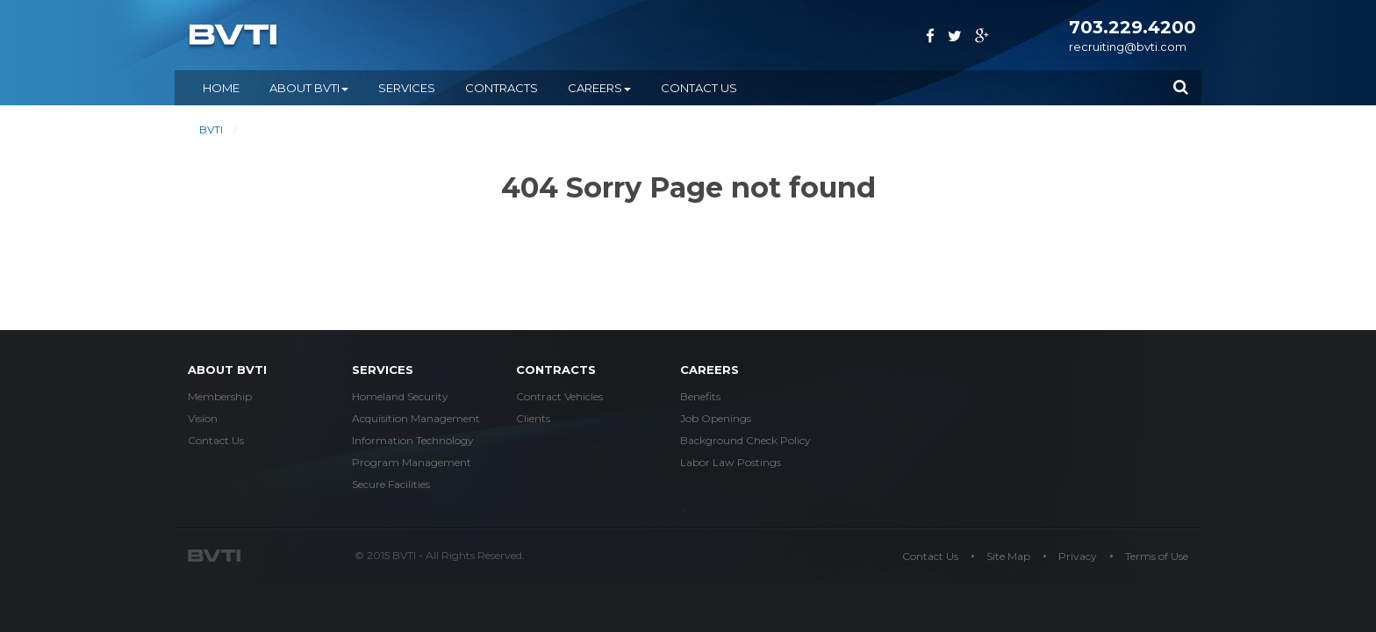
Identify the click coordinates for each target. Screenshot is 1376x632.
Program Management (411, 462)
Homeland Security (400, 396)
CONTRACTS (501, 88)
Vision (203, 418)
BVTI (211, 129)
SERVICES (406, 88)
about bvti (227, 370)
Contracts (556, 370)
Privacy (1077, 556)
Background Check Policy (745, 440)
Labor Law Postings (730, 462)
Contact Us (699, 88)
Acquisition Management (416, 418)
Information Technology (413, 440)
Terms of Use (1156, 556)
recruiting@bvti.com (1127, 47)
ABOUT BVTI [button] (308, 88)
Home (221, 88)
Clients (533, 418)
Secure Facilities (391, 484)
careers (709, 370)
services (382, 370)
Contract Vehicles (559, 396)
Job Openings (715, 418)
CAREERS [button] (599, 88)
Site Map (1008, 556)
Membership (220, 396)
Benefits (700, 396)
